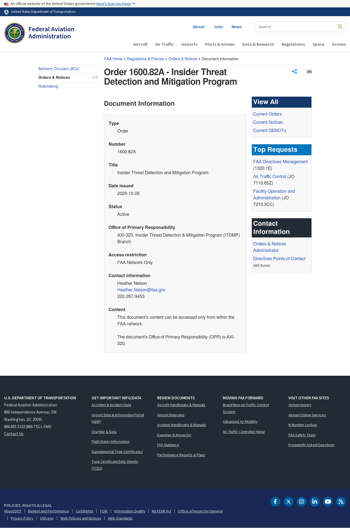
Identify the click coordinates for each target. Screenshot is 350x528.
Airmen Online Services (307, 414)
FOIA (104, 511)
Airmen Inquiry (299, 404)
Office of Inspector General (200, 511)
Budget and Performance (48, 511)
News (237, 26)
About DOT (12, 511)
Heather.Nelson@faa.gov (141, 290)
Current (269, 130)
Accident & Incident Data (111, 404)
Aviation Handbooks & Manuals (181, 424)
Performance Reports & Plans (181, 454)
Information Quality (129, 511)
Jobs (218, 26)
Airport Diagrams (170, 414)
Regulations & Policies (145, 59)
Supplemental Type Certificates (117, 451)
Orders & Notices (183, 59)
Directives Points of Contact (279, 259)
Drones (339, 44)
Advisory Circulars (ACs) (58, 69)
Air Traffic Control (269, 176)
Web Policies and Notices (80, 518)
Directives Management (280, 162)
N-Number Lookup (302, 424)
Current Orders (267, 114)
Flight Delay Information (111, 441)
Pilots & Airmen (220, 44)
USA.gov (47, 518)
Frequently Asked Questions (311, 444)
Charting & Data (104, 431)
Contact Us (14, 433)
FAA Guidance (168, 444)
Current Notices (268, 122)
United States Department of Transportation (43, 11)
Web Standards (120, 518)
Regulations (293, 44)
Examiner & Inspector (174, 434)
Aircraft (140, 44)
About (199, 26)
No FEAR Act (161, 511)
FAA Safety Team (302, 434)
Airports (189, 44)
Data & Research (258, 44)
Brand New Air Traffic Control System (246, 408)
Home (113, 59)
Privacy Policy (22, 518)
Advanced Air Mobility (240, 421)
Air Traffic (164, 44)
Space (318, 44)
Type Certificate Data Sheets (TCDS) (115, 465)
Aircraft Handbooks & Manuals (181, 404)
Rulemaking (48, 86)
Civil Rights (84, 511)
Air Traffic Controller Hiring (244, 431)
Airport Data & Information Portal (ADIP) (118, 418)
